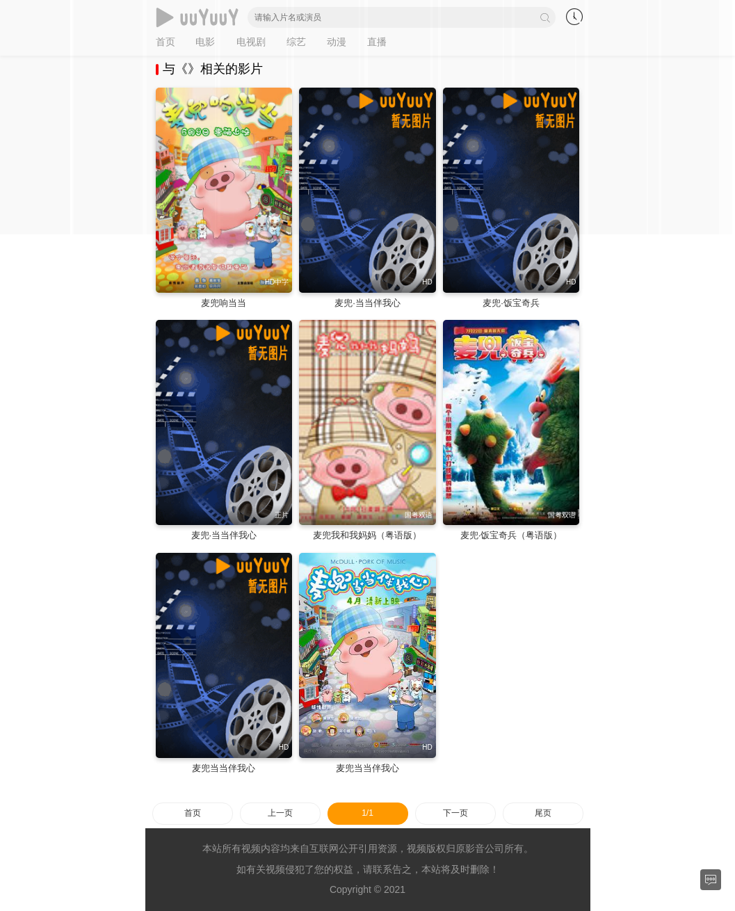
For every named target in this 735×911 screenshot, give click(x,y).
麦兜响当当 (223, 303)
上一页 (280, 813)
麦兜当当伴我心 (223, 768)
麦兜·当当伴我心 (367, 303)
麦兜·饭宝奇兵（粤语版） (511, 535)
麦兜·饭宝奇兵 (511, 303)
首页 (192, 813)
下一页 (455, 813)
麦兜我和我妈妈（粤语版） (367, 535)
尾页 (543, 813)
